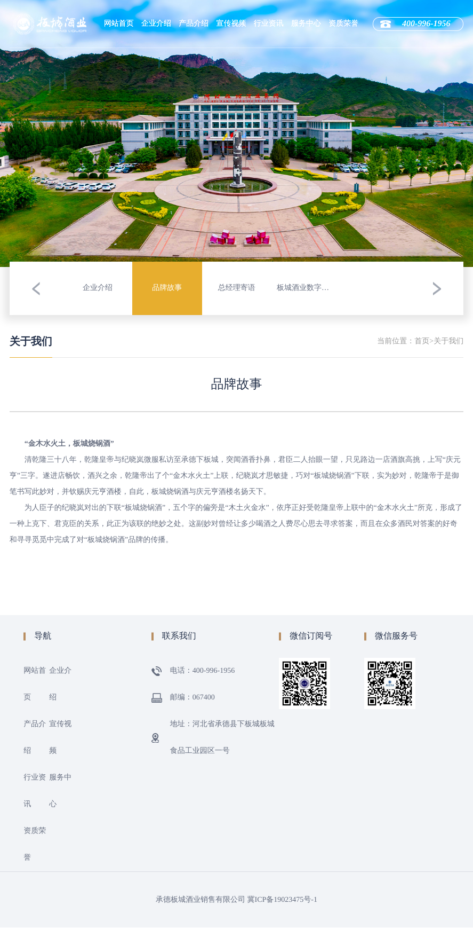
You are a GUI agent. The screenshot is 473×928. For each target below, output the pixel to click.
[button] (36, 288)
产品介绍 (194, 24)
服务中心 (306, 24)
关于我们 (448, 341)
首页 (421, 341)
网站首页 (119, 24)
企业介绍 (156, 24)
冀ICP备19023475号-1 (282, 900)
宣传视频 (231, 24)
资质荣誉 (343, 24)
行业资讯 (269, 24)
